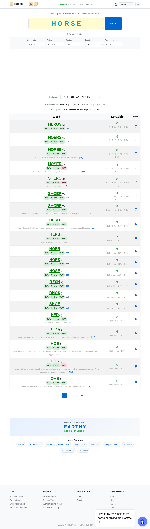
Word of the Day (75, 422)
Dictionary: (54, 97)
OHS (55, 378)
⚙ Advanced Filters (75, 34)
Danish (113, 500)
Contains (69, 40)
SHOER (55, 193)
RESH (54, 282)
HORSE (55, 149)
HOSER (55, 164)
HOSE (54, 271)
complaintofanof (111, 445)
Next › (83, 395)
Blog (93, 4)
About (79, 500)
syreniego (83, 450)
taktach (49, 445)
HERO (54, 220)
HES (55, 329)
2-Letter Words (49, 496)
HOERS (55, 137)
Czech (113, 496)
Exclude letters (110, 40)
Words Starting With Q (53, 504)
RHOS (54, 293)
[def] (67, 128)
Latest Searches (75, 440)
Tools (73, 4)
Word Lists (84, 4)
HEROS (55, 124)
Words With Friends (18, 508)
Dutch (113, 504)
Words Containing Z (52, 508)
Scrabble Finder (16, 496)
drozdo (21, 445)
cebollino (128, 445)
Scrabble (63, 4)
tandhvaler (94, 445)
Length (88, 40)
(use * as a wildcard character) (75, 14)
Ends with (50, 40)
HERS (54, 234)
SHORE (55, 206)
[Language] (126, 4)
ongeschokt (80, 445)
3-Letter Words (49, 500)
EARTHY (75, 427)
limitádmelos (63, 445)
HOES (54, 260)
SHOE (54, 304)
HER (55, 315)
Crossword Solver (17, 504)
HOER (54, 249)
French (113, 508)
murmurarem (68, 450)
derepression (35, 445)
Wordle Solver (16, 500)
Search (113, 23)
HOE (55, 343)
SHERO (55, 178)
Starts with (31, 40)
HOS (55, 361)
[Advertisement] (75, 72)
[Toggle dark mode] (137, 4)
